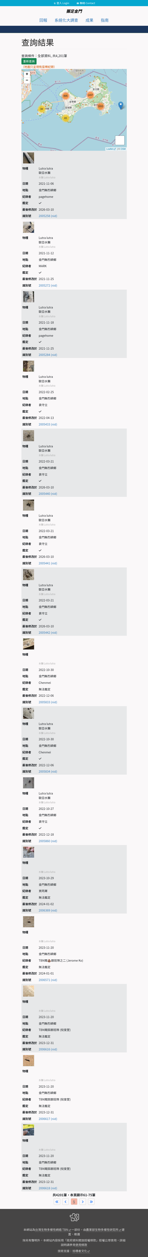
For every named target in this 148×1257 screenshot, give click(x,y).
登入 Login (63, 3)
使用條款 (81, 1244)
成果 (89, 20)
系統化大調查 (66, 20)
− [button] (27, 81)
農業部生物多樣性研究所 (102, 1229)
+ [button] (27, 74)
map (73, 109)
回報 (43, 20)
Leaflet (109, 149)
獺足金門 (74, 11)
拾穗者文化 (79, 1251)
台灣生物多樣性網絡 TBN (51, 1229)
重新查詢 (29, 61)
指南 (105, 20)
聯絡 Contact (87, 3)
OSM (123, 149)
